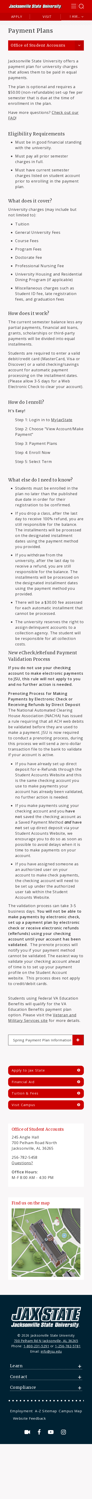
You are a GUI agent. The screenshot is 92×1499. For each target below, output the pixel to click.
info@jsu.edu (51, 1351)
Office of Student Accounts (38, 45)
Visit (47, 16)
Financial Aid (23, 1082)
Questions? (22, 1162)
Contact (18, 1376)
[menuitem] (22, 1410)
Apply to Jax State (28, 1070)
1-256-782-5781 (68, 1346)
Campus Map (70, 1411)
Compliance (23, 1387)
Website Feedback (29, 1418)
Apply (16, 16)
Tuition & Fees (25, 1093)
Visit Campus (23, 1105)
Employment (21, 1411)
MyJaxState (61, 419)
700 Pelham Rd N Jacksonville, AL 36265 (46, 1341)
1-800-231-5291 (36, 1346)
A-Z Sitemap (46, 1411)
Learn (16, 1365)
